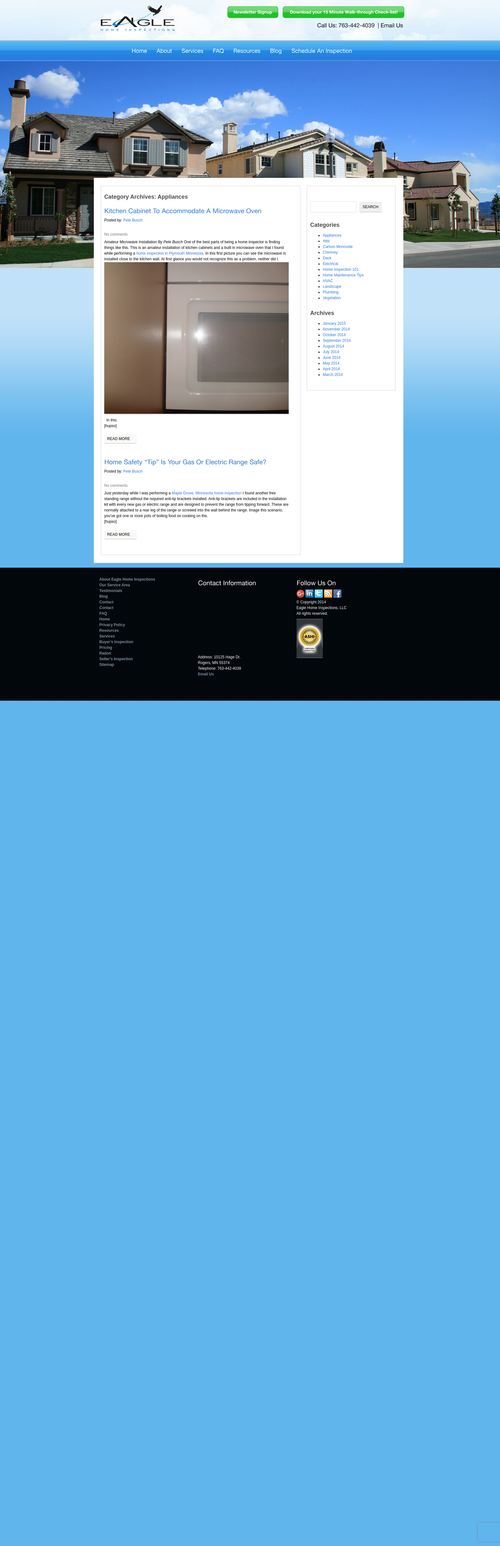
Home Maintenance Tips (343, 275)
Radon (105, 653)
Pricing (105, 647)
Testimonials (110, 591)
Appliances (332, 235)
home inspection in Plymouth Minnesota (169, 253)
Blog (103, 596)
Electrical (330, 264)
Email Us (206, 674)
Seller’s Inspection (116, 659)
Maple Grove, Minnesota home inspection (206, 493)
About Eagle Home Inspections (127, 579)
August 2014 (333, 346)
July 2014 (331, 352)
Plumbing (331, 292)
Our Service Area (114, 585)
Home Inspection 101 (340, 269)
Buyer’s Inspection (116, 642)
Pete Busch (132, 220)
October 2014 (334, 335)
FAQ (103, 613)
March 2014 (333, 374)
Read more (118, 439)
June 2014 (331, 357)
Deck (327, 258)
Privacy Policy (112, 625)
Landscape (332, 286)
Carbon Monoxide (338, 247)
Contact (106, 602)
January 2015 (334, 323)
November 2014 (336, 329)
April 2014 (331, 369)
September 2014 (337, 340)
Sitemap (106, 664)
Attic (326, 241)
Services (107, 636)
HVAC (328, 281)
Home (104, 619)
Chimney (330, 252)
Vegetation (332, 298)
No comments (116, 234)
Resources (109, 630)
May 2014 (331, 363)
